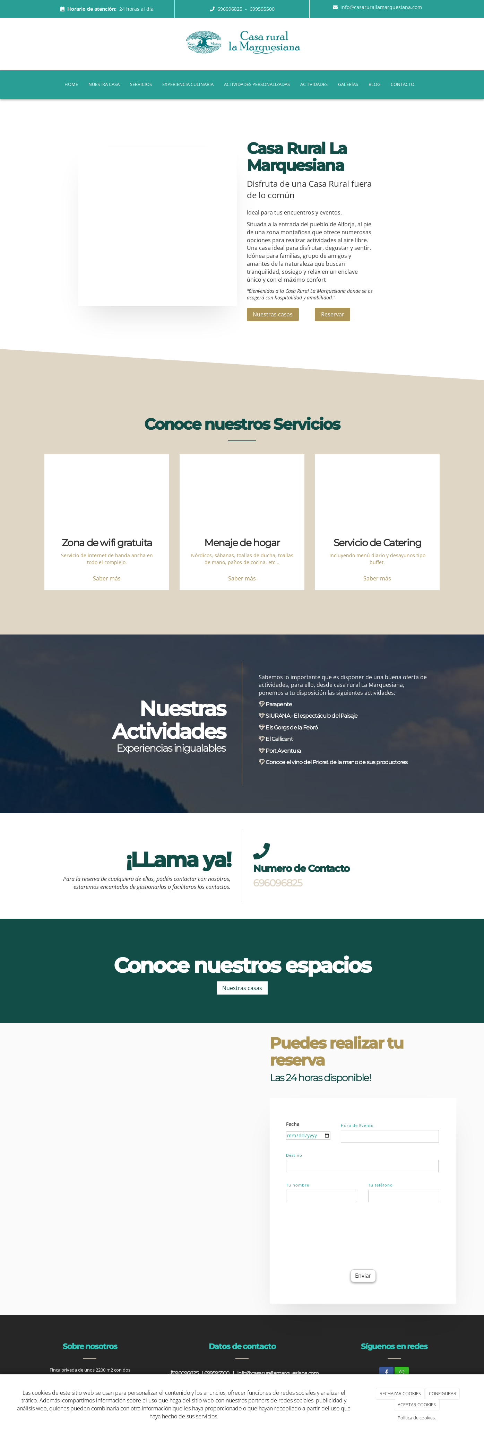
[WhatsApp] (402, 1373)
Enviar (363, 1275)
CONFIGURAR (442, 1393)
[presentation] (338, 1234)
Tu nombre (297, 1185)
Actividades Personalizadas (257, 84)
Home (71, 84)
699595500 (262, 9)
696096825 (230, 9)
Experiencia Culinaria (188, 84)
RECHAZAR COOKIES (400, 1393)
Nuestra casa (104, 84)
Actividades (314, 84)
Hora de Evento (357, 1125)
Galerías (348, 84)
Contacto (402, 84)
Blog (374, 84)
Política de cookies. (417, 1418)
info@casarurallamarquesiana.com (381, 7)
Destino (294, 1155)
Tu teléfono (380, 1185)
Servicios (141, 84)
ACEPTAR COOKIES (417, 1404)
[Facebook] (386, 1373)
